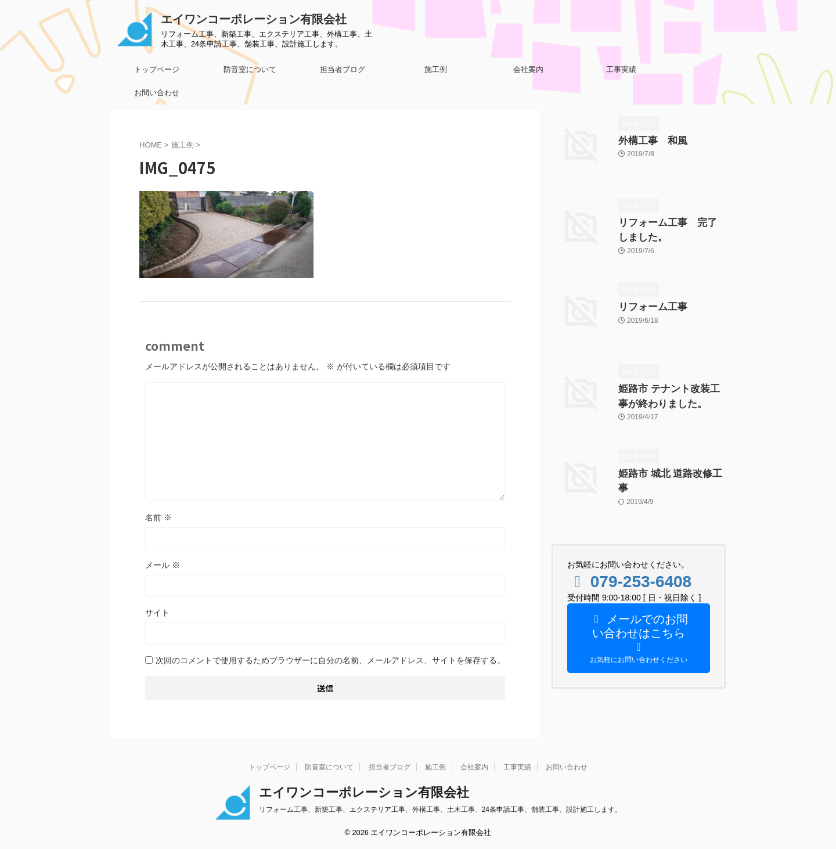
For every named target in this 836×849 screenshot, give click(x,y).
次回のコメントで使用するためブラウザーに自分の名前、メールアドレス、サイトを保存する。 (330, 660)
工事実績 (621, 69)
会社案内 (528, 69)
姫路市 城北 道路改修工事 (665, 467)
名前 (158, 517)
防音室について (250, 69)
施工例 (435, 69)
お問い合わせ (156, 92)
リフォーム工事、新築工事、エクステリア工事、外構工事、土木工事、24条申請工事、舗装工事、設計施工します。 (440, 809)
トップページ (156, 69)
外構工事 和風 (646, 140)
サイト (157, 612)
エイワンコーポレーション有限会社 (254, 19)
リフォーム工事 (646, 303)
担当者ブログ (342, 69)
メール (162, 565)
